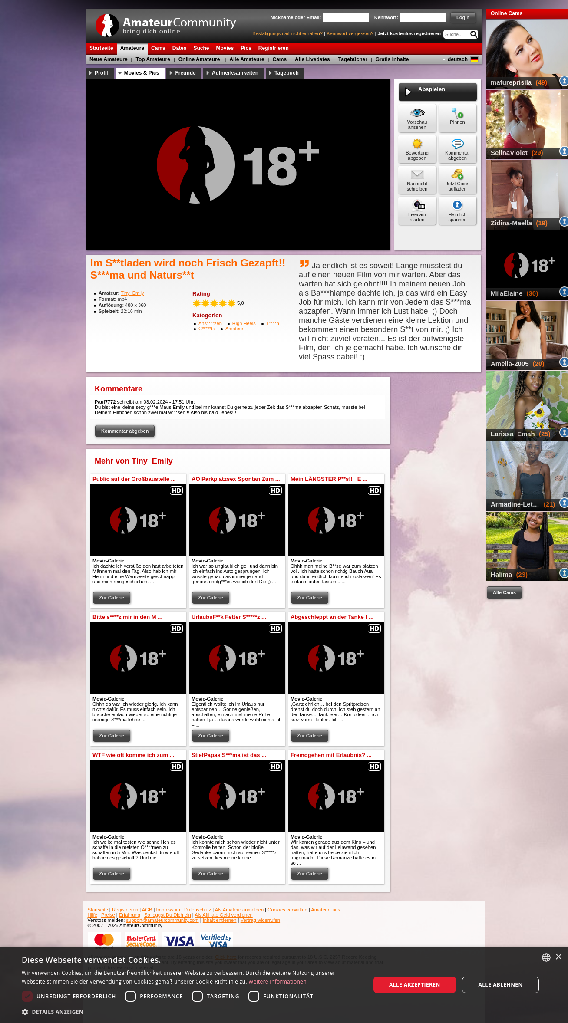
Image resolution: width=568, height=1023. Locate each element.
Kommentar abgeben (457, 155)
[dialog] (284, 985)
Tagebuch (286, 73)
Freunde (185, 73)
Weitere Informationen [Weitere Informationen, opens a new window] (277, 981)
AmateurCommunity (171, 22)
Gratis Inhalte (392, 59)
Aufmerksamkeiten (235, 73)
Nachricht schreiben (417, 186)
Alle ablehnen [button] (500, 984)
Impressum (168, 909)
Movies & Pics (141, 73)
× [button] (558, 957)
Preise (108, 915)
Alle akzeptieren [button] (414, 984)
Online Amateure (199, 59)
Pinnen (457, 122)
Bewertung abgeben (417, 155)
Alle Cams (504, 592)
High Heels (244, 323)
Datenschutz (197, 909)
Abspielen (431, 92)
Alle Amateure (246, 59)
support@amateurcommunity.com (162, 920)
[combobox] (546, 957)
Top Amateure (153, 59)
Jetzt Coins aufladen (457, 186)
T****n (272, 323)
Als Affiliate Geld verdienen (224, 915)
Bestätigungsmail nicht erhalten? (287, 33)
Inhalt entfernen (220, 920)
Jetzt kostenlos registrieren (409, 33)
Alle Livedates (312, 59)
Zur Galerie (111, 597)
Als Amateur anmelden (239, 909)
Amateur (234, 328)
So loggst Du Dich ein (167, 915)
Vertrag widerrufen (260, 920)
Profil (101, 73)
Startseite (98, 909)
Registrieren (125, 909)
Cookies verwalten (287, 909)
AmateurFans (325, 909)
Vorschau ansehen (417, 124)
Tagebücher (352, 59)
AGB (147, 909)
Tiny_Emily (132, 293)
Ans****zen (210, 323)
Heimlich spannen (457, 217)
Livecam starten (417, 217)
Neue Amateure (108, 59)
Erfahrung (129, 915)
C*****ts (206, 328)
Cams (280, 59)
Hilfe (92, 915)
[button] (191, 1011)
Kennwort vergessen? (350, 33)
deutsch (458, 59)
